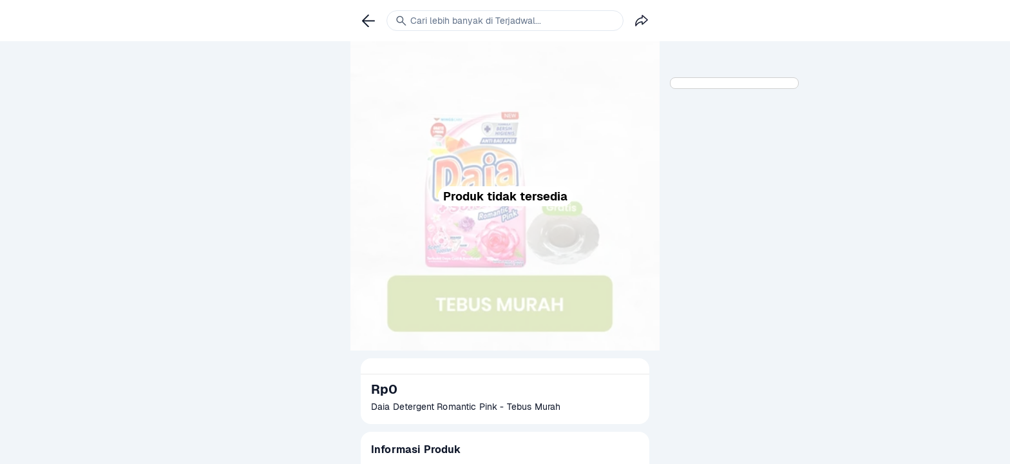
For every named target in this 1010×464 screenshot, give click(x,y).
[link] (368, 20)
